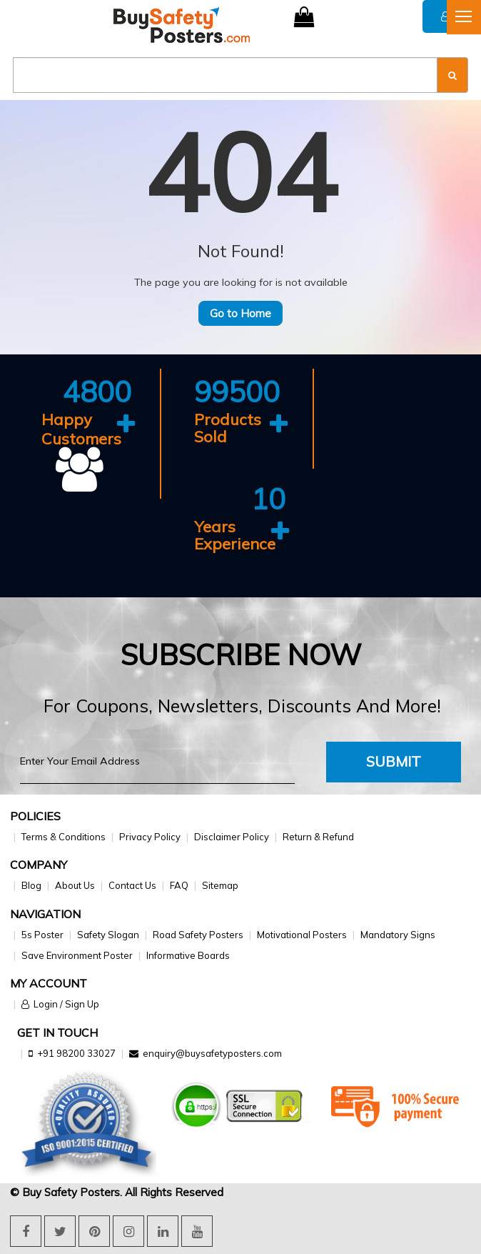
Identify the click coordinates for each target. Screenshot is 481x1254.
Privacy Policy (150, 836)
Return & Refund (318, 836)
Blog (31, 885)
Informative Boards (188, 955)
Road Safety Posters (198, 934)
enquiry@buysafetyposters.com (212, 1053)
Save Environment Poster (77, 955)
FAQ (179, 885)
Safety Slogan (108, 934)
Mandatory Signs (397, 934)
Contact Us (132, 885)
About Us (75, 885)
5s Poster (42, 934)
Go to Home (240, 313)
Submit (393, 761)
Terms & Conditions (63, 836)
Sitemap (220, 885)
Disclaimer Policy (231, 836)
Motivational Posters (302, 934)
